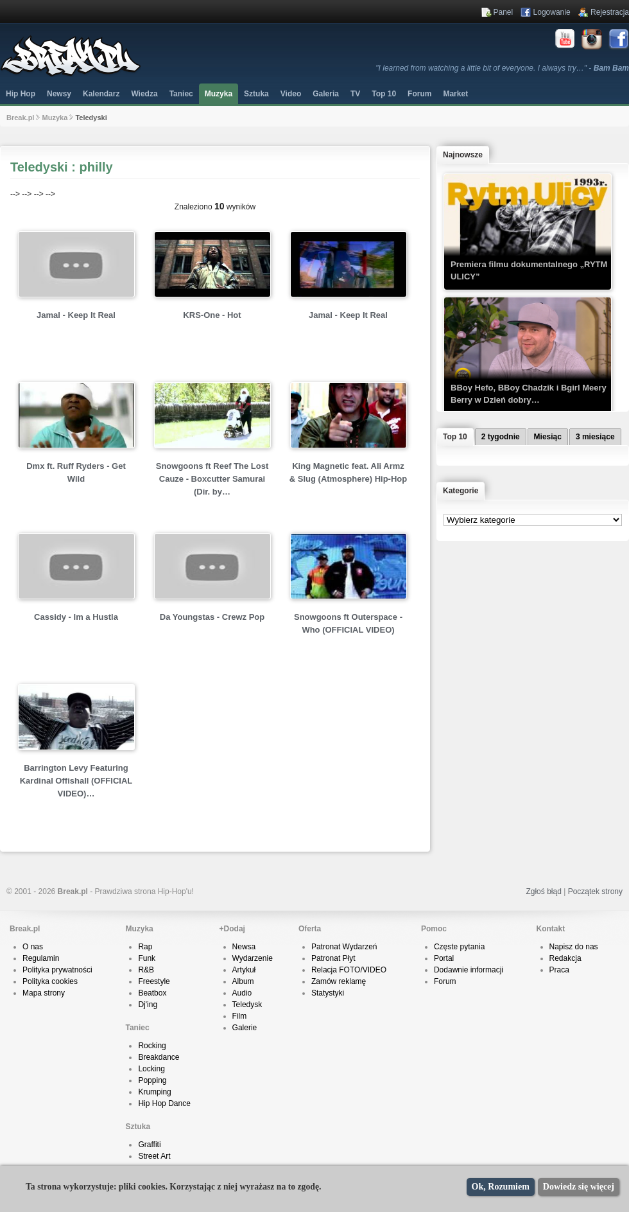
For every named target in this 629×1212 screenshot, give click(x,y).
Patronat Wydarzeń (344, 946)
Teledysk (247, 1004)
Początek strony (595, 891)
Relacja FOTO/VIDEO (348, 969)
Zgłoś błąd (543, 891)
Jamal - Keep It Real (76, 315)
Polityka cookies (50, 981)
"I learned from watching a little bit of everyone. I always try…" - (502, 68)
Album (243, 981)
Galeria (326, 93)
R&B (146, 969)
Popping (152, 1080)
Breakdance (158, 1057)
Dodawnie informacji (468, 969)
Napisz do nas (573, 946)
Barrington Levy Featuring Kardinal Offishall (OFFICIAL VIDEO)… (76, 780)
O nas (32, 946)
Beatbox (152, 992)
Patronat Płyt (333, 958)
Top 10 (384, 93)
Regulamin (40, 958)
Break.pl (20, 117)
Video (290, 93)
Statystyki (327, 992)
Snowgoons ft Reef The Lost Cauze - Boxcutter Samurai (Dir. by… (212, 478)
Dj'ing (147, 1004)
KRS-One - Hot (212, 315)
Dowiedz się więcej (578, 1186)
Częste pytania (459, 946)
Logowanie (552, 12)
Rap (145, 946)
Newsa (244, 946)
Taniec (181, 93)
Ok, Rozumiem (501, 1186)
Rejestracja (609, 12)
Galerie (244, 1027)
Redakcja (565, 958)
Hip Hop (20, 93)
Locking (151, 1068)
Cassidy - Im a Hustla (76, 617)
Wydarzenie (252, 958)
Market (455, 93)
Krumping (154, 1091)
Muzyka (218, 93)
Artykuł (244, 969)
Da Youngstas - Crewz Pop (212, 617)
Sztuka (256, 93)
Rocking (152, 1045)
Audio (242, 992)
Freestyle (153, 981)
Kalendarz (101, 93)
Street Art (154, 1156)
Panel (503, 12)
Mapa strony (43, 992)
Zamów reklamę (338, 981)
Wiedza (144, 93)
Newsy (59, 93)
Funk (146, 958)
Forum (445, 981)
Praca (559, 969)
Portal (444, 958)
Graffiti (149, 1144)
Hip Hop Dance (164, 1103)
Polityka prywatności (57, 969)
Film (239, 1016)
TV (355, 93)
